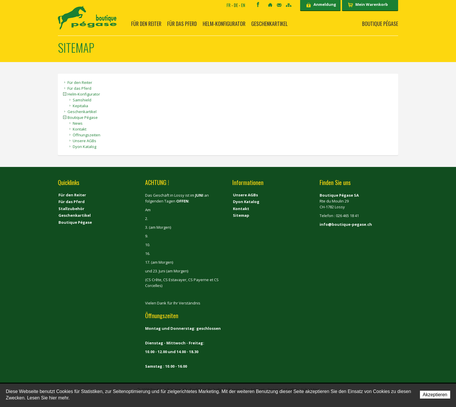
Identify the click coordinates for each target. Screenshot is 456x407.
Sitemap (288, 5)
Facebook (258, 4)
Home (270, 5)
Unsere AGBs (84, 140)
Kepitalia (80, 105)
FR (229, 5)
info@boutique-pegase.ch (346, 224)
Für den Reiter (146, 23)
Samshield (82, 100)
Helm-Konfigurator (224, 23)
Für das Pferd (182, 23)
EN (243, 5)
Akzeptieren (435, 394)
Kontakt (279, 5)
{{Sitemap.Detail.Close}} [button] (64, 94)
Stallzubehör (71, 208)
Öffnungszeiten (86, 135)
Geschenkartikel (269, 23)
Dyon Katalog (84, 146)
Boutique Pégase (380, 23)
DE (236, 5)
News (78, 123)
